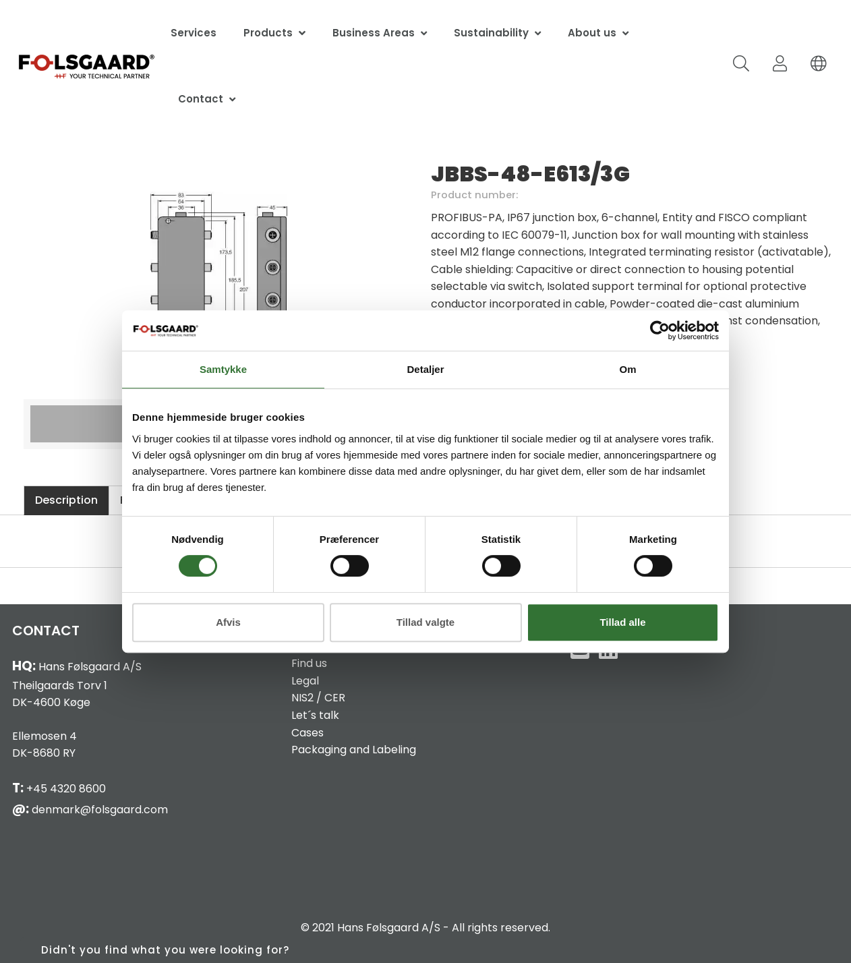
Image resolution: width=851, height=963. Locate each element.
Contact (200, 99)
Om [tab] (627, 369)
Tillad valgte (425, 622)
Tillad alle (622, 622)
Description (66, 500)
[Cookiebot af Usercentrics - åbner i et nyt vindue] (660, 330)
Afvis (228, 622)
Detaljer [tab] (425, 369)
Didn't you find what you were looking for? (165, 950)
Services (193, 33)
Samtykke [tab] (223, 369)
